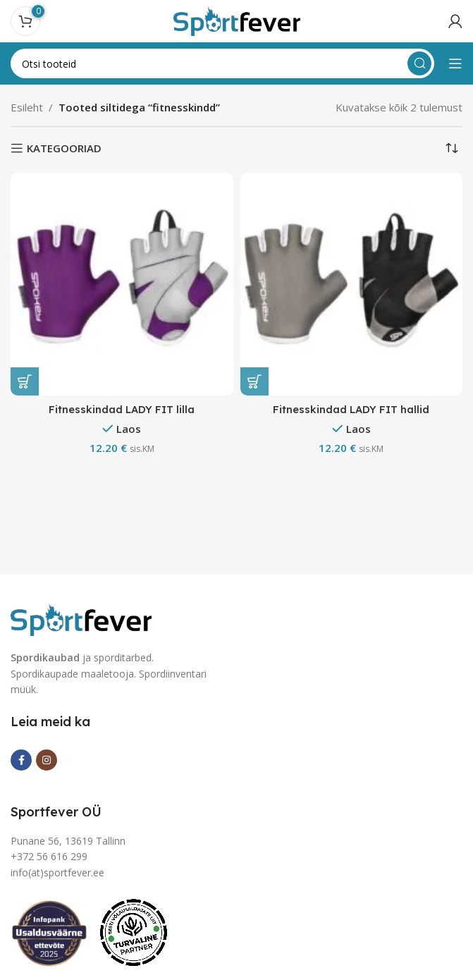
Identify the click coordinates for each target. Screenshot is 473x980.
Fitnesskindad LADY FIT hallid (351, 409)
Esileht (27, 107)
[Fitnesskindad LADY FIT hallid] (351, 284)
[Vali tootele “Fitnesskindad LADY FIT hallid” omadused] (254, 381)
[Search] (222, 63)
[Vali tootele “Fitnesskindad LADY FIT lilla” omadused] (25, 381)
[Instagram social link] (46, 760)
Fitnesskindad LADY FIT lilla (122, 409)
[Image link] (81, 618)
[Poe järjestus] (451, 148)
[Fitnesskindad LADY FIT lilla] (122, 284)
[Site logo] (236, 20)
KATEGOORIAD (64, 148)
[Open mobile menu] (455, 63)
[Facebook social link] (21, 760)
